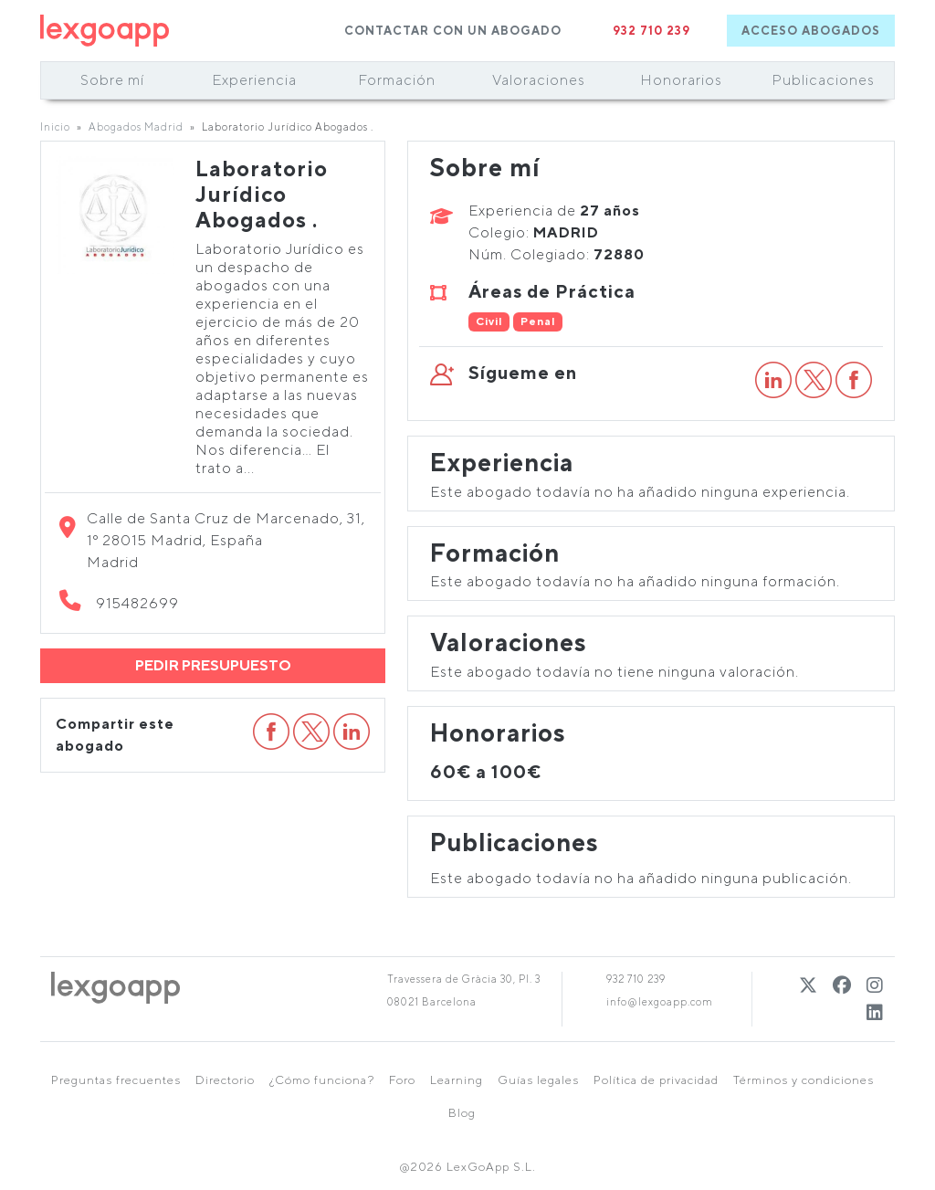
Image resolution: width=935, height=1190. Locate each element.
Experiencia (254, 80)
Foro (402, 1080)
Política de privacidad (656, 1080)
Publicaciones (823, 80)
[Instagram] (875, 984)
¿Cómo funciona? (321, 1080)
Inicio (55, 126)
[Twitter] (808, 984)
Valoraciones (538, 80)
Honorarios (681, 80)
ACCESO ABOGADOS (810, 30)
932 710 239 (651, 30)
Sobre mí (112, 80)
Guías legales (538, 1080)
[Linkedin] (875, 1012)
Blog (462, 1113)
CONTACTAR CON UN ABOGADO (453, 30)
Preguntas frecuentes (116, 1080)
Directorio (225, 1080)
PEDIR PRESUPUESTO (213, 665)
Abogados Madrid (136, 126)
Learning (456, 1080)
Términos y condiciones (803, 1080)
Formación (397, 80)
